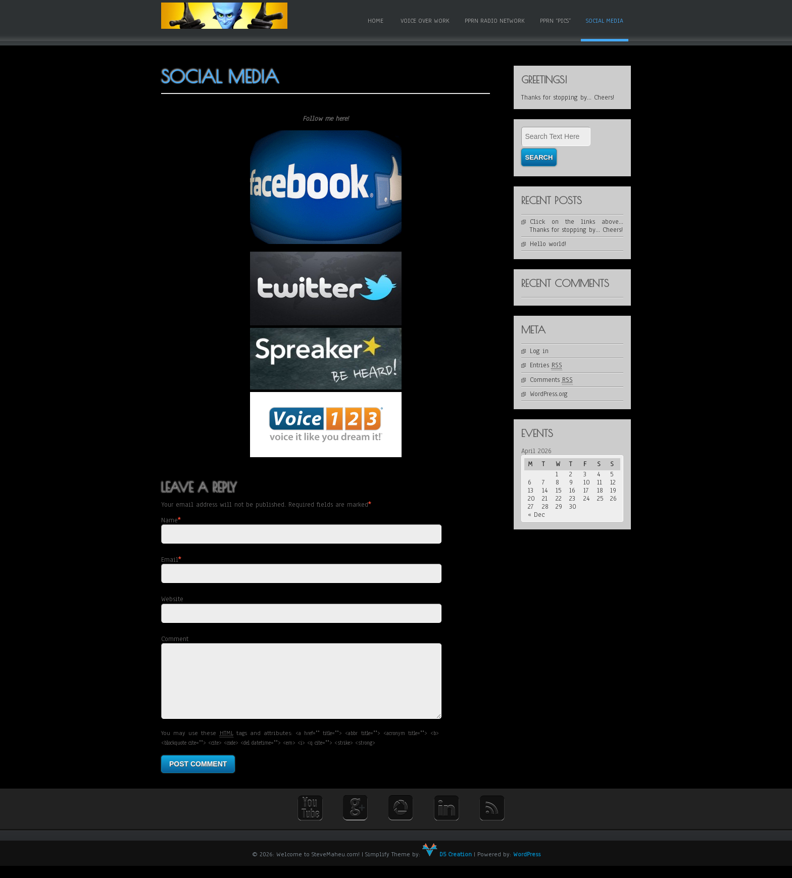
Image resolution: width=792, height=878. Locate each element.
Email (169, 559)
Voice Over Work (425, 21)
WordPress (526, 866)
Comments (551, 380)
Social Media (604, 21)
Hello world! (548, 244)
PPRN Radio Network (495, 21)
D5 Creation (447, 866)
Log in (539, 351)
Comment (174, 639)
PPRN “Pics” (555, 21)
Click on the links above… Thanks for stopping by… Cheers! (577, 225)
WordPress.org (549, 394)
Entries (546, 365)
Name (169, 520)
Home (375, 21)
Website (172, 599)
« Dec (536, 514)
